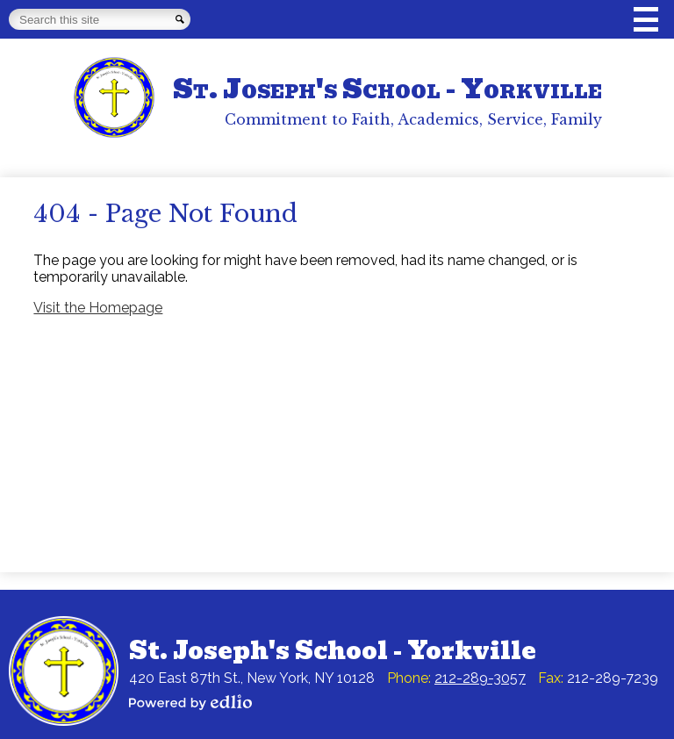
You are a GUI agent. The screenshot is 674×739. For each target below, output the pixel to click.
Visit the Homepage (97, 307)
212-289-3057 (480, 678)
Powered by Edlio (190, 702)
